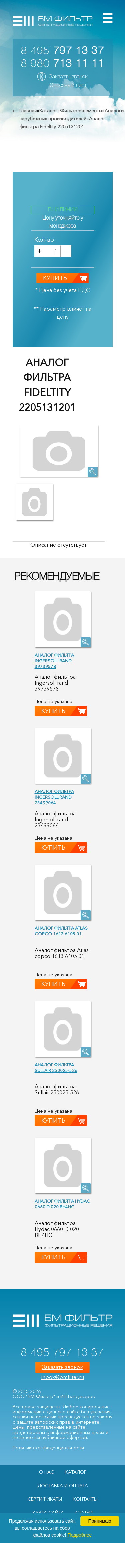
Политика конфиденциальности (48, 1448)
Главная (28, 111)
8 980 (62, 64)
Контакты (85, 1499)
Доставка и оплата (62, 1486)
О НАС (46, 1472)
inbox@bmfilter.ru (62, 1377)
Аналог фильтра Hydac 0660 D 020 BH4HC (62, 1203)
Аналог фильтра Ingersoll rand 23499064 (54, 797)
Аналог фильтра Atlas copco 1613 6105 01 (61, 930)
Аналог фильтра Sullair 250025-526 (56, 1067)
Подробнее (80, 1535)
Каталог (48, 111)
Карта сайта (48, 1513)
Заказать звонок (68, 77)
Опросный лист (68, 85)
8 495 (62, 51)
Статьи (84, 1513)
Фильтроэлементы (81, 111)
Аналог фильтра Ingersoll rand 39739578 (54, 660)
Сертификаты (45, 1499)
